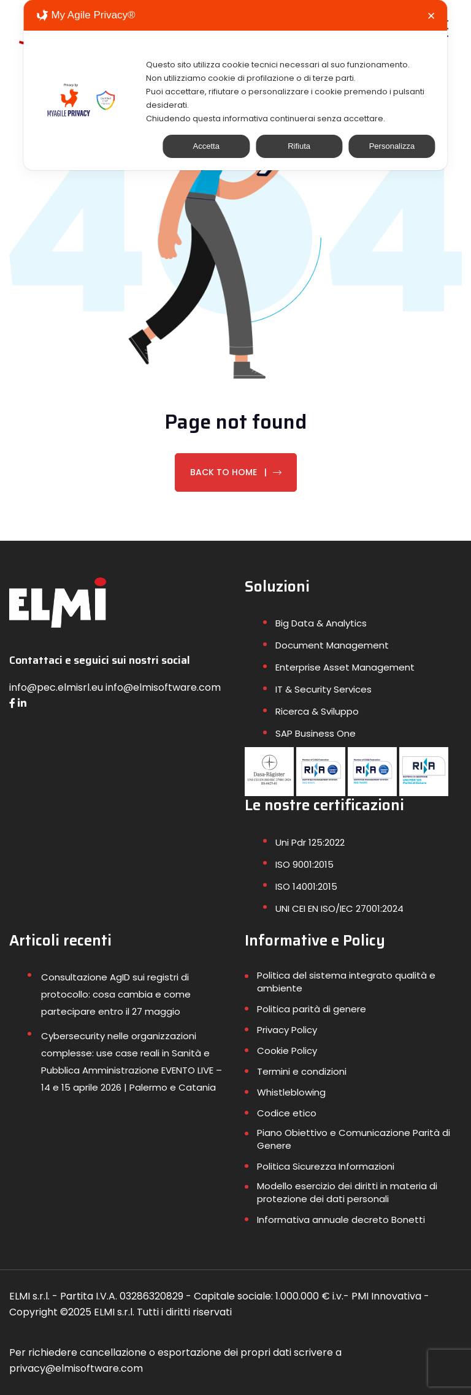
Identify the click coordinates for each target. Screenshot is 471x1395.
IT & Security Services (323, 689)
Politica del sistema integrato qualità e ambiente (346, 982)
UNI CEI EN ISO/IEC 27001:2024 (339, 908)
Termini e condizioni (302, 1071)
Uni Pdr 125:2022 (310, 842)
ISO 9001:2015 (304, 864)
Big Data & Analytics (321, 623)
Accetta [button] (206, 146)
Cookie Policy (287, 1050)
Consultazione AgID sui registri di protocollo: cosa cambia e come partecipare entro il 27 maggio (116, 994)
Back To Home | (235, 472)
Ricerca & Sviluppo (317, 711)
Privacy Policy (287, 1029)
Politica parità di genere (311, 1008)
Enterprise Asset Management (345, 667)
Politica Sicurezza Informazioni (325, 1166)
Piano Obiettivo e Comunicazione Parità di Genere (353, 1139)
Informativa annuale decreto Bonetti (341, 1219)
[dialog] (235, 85)
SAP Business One (315, 733)
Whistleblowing (291, 1092)
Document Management (332, 645)
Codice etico (286, 1113)
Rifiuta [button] (299, 146)
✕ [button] (431, 16)
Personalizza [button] (392, 146)
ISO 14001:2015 (306, 886)
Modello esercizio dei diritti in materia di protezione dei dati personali (347, 1192)
